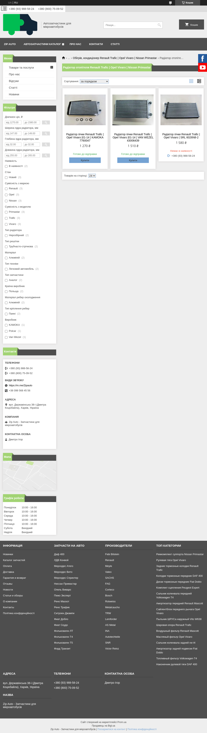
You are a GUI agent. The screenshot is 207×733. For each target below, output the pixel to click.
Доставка (8, 571)
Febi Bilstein (112, 554)
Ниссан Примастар (65, 583)
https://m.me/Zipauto (20, 385)
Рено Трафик (62, 607)
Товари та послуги (21, 67)
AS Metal (110, 625)
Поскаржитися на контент (111, 729)
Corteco (109, 589)
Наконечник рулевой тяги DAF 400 (176, 664)
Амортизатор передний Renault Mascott (179, 603)
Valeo (108, 571)
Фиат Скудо (61, 625)
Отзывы (7, 583)
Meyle (108, 566)
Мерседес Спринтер (66, 577)
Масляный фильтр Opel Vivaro (174, 636)
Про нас (75, 44)
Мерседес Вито (63, 571)
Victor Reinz (112, 648)
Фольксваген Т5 (63, 642)
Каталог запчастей (14, 560)
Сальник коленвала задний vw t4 (176, 642)
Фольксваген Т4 (63, 636)
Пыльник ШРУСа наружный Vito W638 (179, 619)
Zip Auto (10, 44)
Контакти (96, 44)
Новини (14, 94)
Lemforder (111, 619)
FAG (107, 583)
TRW (108, 613)
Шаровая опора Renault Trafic (173, 625)
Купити (85, 160)
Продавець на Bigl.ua (103, 725)
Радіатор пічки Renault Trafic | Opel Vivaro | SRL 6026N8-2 (181, 136)
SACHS (109, 577)
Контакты (8, 607)
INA (107, 630)
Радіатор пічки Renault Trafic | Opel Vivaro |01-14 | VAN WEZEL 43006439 (133, 137)
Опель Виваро (62, 589)
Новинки (8, 554)
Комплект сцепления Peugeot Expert (178, 587)
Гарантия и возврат (14, 577)
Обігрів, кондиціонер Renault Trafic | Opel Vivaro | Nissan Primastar (115, 58)
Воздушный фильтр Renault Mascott (177, 630)
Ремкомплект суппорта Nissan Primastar (180, 554)
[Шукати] (159, 25)
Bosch (108, 595)
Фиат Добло (61, 619)
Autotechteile (112, 636)
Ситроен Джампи (64, 613)
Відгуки (14, 81)
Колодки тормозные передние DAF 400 (179, 575)
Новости (8, 589)
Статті (115, 44)
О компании (10, 601)
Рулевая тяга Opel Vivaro (171, 560)
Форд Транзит (62, 648)
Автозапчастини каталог (42, 44)
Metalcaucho (112, 607)
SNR (107, 642)
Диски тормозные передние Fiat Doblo (178, 581)
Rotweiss (110, 601)
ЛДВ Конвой (61, 560)
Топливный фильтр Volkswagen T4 (176, 658)
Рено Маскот (61, 601)
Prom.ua (121, 722)
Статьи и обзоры (13, 595)
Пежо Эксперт (62, 595)
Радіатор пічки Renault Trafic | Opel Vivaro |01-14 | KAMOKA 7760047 (85, 137)
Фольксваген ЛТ (63, 630)
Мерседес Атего (63, 566)
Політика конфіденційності (18, 613)
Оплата (7, 566)
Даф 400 (59, 554)
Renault (109, 560)
